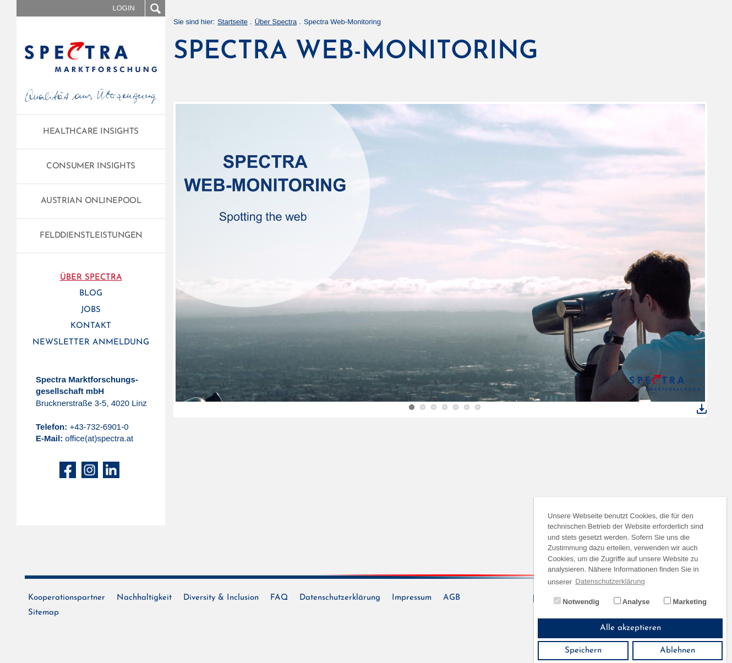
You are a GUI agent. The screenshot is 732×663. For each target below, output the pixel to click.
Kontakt (90, 326)
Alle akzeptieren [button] (630, 628)
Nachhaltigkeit (144, 598)
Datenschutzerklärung (339, 598)
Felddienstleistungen (91, 236)
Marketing (685, 601)
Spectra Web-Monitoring (342, 22)
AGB (451, 598)
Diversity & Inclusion (221, 598)
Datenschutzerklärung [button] (609, 581)
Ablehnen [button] (677, 650)
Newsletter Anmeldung (90, 342)
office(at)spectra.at (99, 438)
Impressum (411, 598)
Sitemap (43, 613)
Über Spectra (91, 277)
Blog (90, 293)
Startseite (232, 22)
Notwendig (576, 601)
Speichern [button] (583, 650)
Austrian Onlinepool (91, 201)
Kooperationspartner (66, 598)
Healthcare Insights (90, 132)
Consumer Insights (90, 166)
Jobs (91, 310)
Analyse (632, 601)
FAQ (279, 598)
